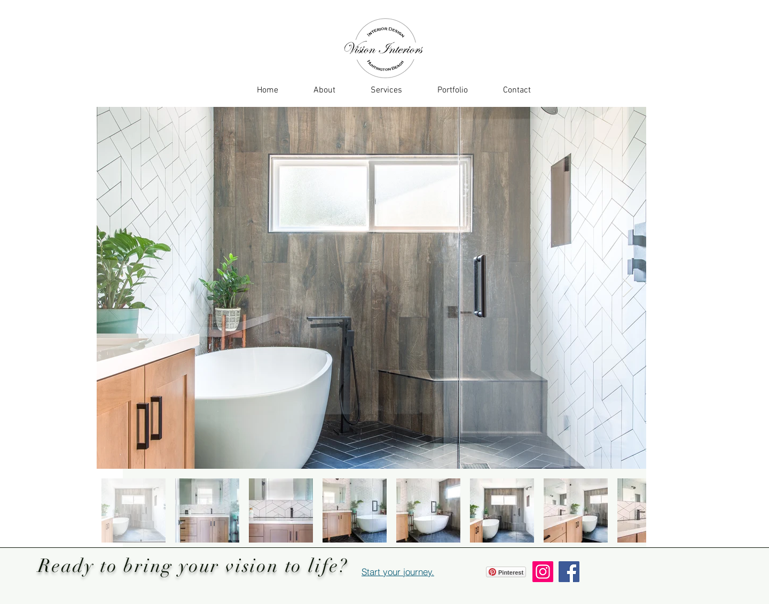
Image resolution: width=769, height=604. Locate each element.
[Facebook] (569, 571)
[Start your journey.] (398, 571)
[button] (386, 90)
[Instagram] (542, 571)
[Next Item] (628, 287)
